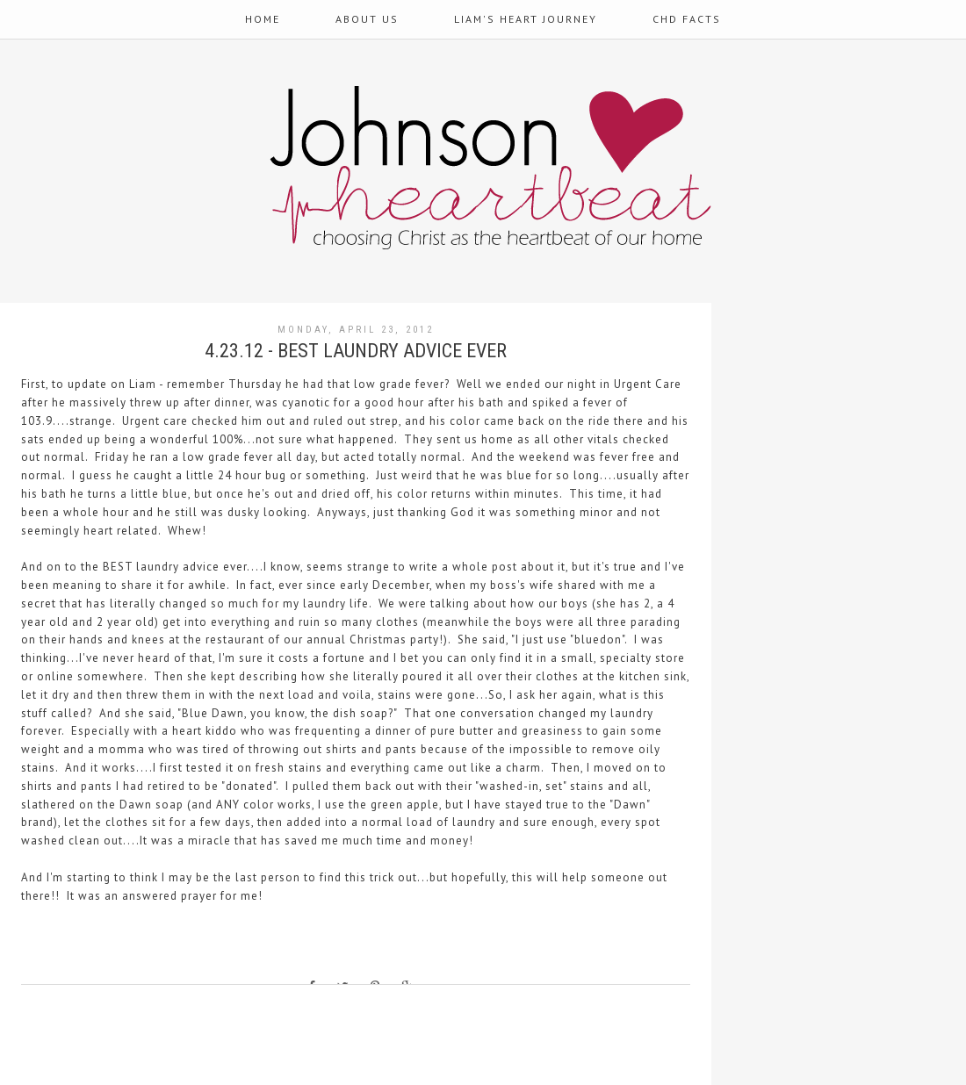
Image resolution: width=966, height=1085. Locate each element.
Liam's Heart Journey (525, 18)
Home (262, 18)
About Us (367, 18)
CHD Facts (686, 18)
